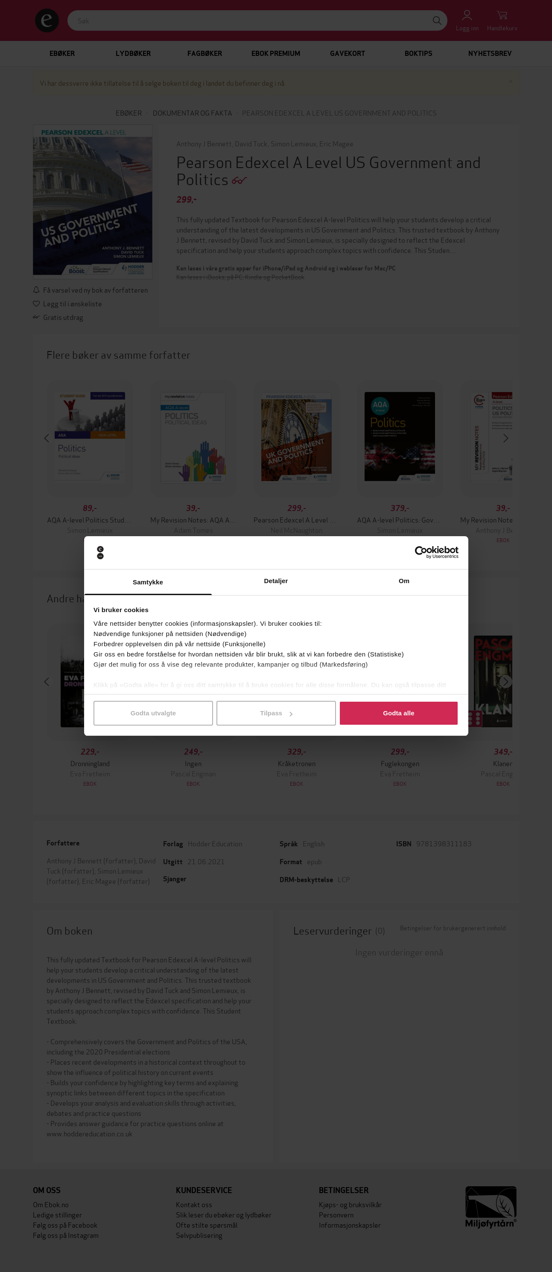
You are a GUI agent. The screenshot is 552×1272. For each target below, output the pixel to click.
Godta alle (399, 713)
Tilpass (276, 713)
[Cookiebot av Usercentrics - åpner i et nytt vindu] (421, 552)
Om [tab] (404, 580)
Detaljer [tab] (276, 580)
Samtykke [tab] (148, 582)
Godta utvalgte (153, 713)
